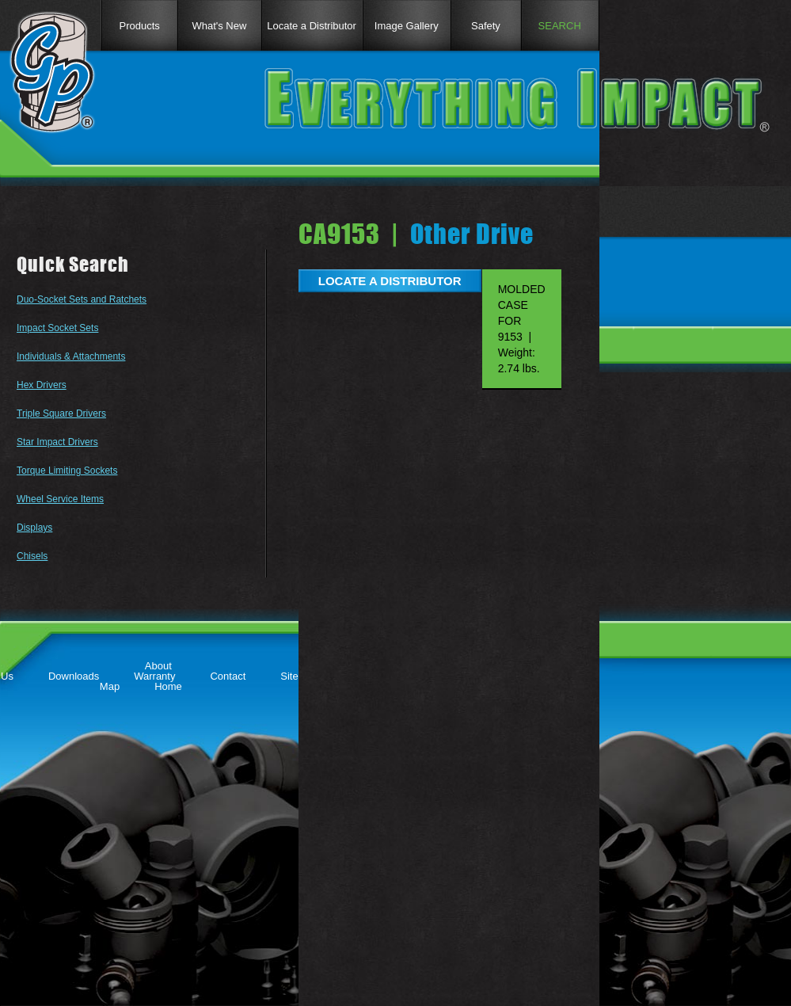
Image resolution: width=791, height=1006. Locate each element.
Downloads (73, 676)
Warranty (154, 676)
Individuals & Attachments (71, 356)
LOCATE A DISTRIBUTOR (390, 281)
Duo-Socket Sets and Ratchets (81, 299)
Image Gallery (407, 26)
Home (168, 686)
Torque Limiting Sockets (67, 470)
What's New (219, 26)
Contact (227, 676)
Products (139, 26)
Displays (34, 527)
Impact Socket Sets (57, 327)
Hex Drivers (42, 385)
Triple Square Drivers (61, 413)
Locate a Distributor (311, 26)
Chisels (32, 556)
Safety (485, 26)
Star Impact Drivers (57, 442)
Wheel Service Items (60, 499)
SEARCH (559, 26)
